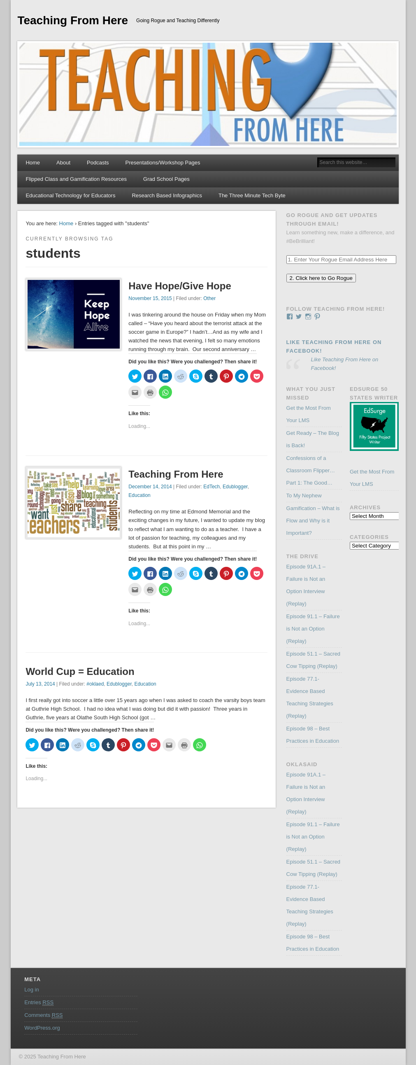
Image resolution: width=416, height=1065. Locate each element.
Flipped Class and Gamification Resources (76, 179)
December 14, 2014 (150, 487)
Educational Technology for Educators (70, 195)
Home (33, 162)
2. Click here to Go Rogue (321, 278)
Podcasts (98, 162)
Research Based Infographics (167, 195)
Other (209, 298)
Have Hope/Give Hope (179, 285)
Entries (38, 1002)
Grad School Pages (166, 179)
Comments (43, 1015)
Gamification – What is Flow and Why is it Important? (313, 520)
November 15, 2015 (150, 298)
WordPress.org (42, 1028)
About (63, 162)
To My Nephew (304, 495)
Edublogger (235, 487)
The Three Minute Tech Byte (252, 195)
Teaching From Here (72, 20)
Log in (31, 989)
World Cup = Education (80, 671)
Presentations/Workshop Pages (162, 162)
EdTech (211, 487)
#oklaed (95, 684)
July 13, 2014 (40, 684)
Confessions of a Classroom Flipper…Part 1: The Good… (310, 470)
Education (139, 495)
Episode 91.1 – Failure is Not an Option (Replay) (313, 628)
